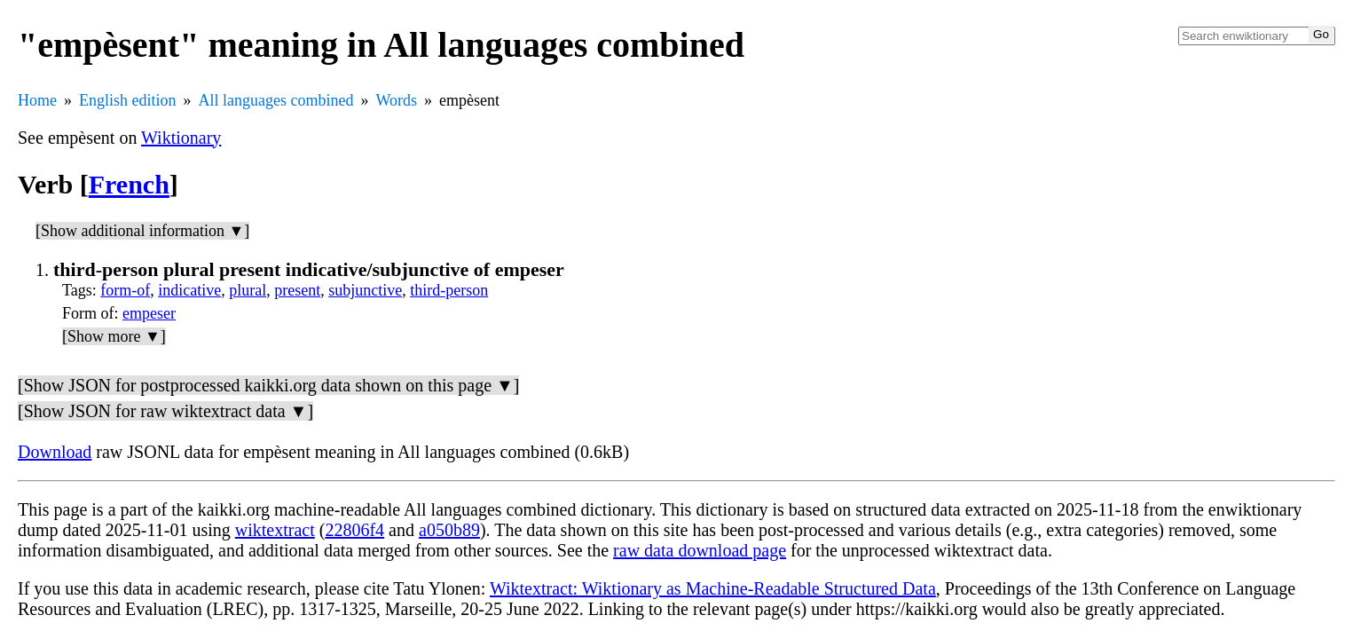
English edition (128, 100)
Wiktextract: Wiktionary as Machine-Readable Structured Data (713, 588)
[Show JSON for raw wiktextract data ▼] (165, 411)
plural (247, 290)
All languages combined (276, 100)
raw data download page (699, 550)
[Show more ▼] (114, 336)
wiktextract (275, 530)
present (297, 290)
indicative (189, 290)
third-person (449, 290)
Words (396, 100)
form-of (125, 290)
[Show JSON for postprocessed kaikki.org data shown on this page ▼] (268, 385)
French (129, 184)
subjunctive (365, 290)
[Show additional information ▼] (142, 231)
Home (37, 100)
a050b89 (449, 530)
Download (54, 452)
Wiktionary (181, 137)
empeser (149, 313)
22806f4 (354, 530)
